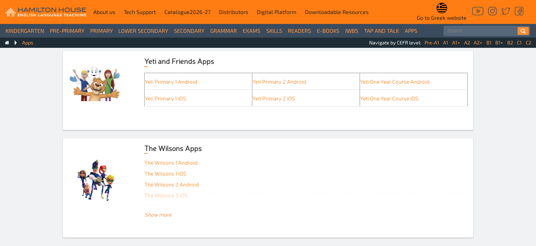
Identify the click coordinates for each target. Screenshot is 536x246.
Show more (158, 214)
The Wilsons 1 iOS (165, 173)
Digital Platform (276, 12)
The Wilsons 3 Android (171, 206)
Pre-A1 (432, 42)
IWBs (351, 30)
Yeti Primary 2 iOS (273, 98)
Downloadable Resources (336, 12)
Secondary (189, 30)
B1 (489, 42)
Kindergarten (24, 30)
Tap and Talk (381, 30)
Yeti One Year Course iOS (389, 98)
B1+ (499, 42)
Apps (411, 30)
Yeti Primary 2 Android (279, 81)
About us (104, 12)
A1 (445, 42)
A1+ (456, 42)
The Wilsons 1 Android (171, 162)
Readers (299, 30)
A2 (467, 42)
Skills (274, 30)
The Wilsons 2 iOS (166, 195)
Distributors (233, 12)
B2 (510, 42)
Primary (101, 30)
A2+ (478, 42)
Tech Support (140, 12)
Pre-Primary (67, 30)
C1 (519, 42)
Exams (251, 30)
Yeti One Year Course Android (395, 81)
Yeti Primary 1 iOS (165, 98)
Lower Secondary (143, 30)
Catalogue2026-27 (187, 12)
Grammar (223, 30)
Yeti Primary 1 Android (171, 81)
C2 (528, 42)
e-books (328, 30)
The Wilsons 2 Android (171, 184)
